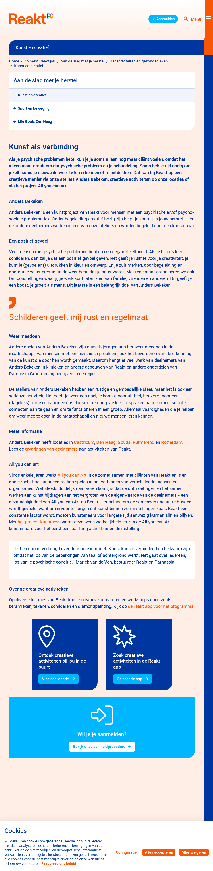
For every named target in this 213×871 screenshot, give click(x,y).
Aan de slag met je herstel (45, 80)
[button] (15, 108)
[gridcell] (65, 654)
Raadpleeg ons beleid (58, 863)
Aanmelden (164, 20)
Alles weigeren (194, 852)
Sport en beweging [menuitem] (34, 108)
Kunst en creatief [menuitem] (32, 94)
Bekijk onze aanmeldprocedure (99, 747)
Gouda (124, 442)
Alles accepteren (159, 852)
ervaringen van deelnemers (51, 449)
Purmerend (143, 442)
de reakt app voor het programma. (161, 606)
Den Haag (106, 442)
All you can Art (71, 475)
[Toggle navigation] (198, 20)
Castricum (84, 442)
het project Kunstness (39, 522)
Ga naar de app (129, 679)
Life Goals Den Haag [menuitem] (35, 121)
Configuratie (126, 852)
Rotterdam (171, 442)
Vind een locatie (55, 679)
